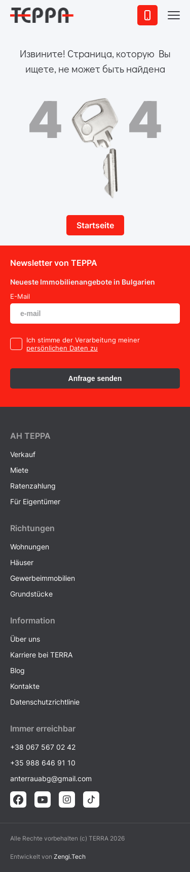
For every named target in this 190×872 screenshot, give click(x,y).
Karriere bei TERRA (41, 654)
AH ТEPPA (30, 436)
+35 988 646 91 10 (42, 762)
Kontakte (25, 686)
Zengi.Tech (70, 856)
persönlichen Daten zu (62, 348)
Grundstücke (31, 593)
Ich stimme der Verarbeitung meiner (83, 340)
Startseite (95, 225)
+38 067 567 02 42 (42, 747)
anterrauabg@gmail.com (51, 778)
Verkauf (22, 454)
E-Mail (20, 296)
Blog (17, 670)
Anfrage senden (95, 378)
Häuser (21, 562)
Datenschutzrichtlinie (45, 701)
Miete (19, 470)
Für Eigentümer (35, 501)
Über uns (25, 639)
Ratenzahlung (33, 485)
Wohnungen (29, 546)
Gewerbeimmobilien (42, 578)
